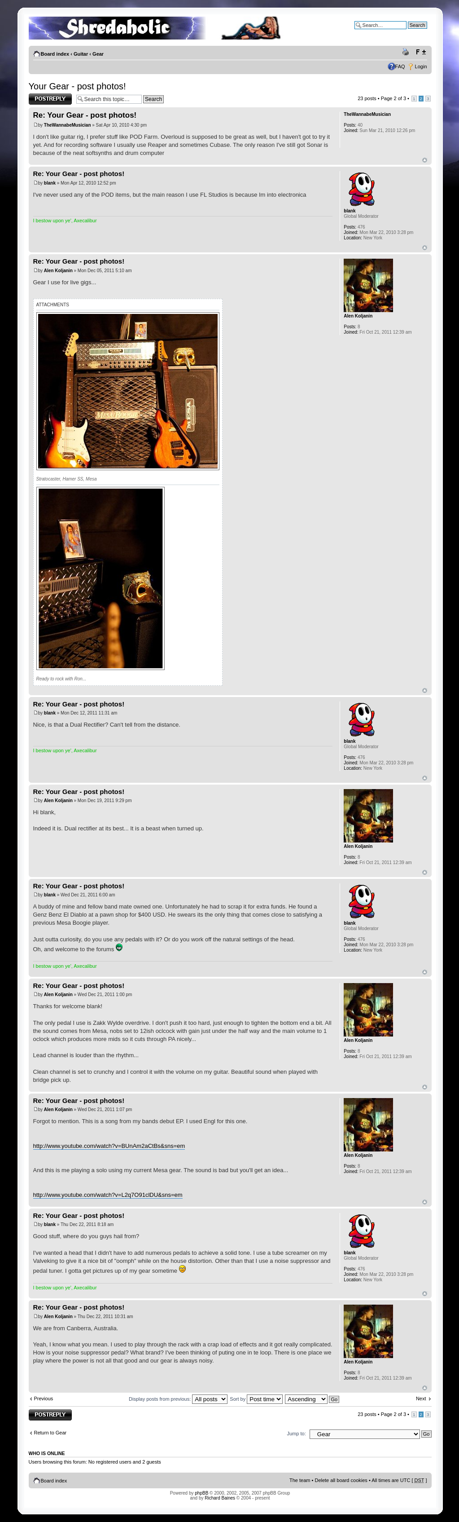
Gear (98, 54)
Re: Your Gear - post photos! (85, 115)
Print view (407, 52)
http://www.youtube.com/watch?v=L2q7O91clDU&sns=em (108, 1194)
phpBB (201, 1493)
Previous (43, 1398)
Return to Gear (50, 1432)
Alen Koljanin (58, 270)
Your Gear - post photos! (77, 86)
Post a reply (50, 99)
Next (421, 1398)
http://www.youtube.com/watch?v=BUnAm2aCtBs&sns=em (109, 1146)
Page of (393, 98)
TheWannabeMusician (67, 125)
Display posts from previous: (178, 1399)
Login (421, 66)
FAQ (400, 66)
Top (424, 160)
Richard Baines (220, 1498)
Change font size (420, 52)
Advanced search (408, 32)
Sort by (256, 1399)
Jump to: (296, 1433)
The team (299, 1480)
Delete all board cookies (341, 1480)
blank (50, 183)
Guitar (81, 54)
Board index (55, 54)
